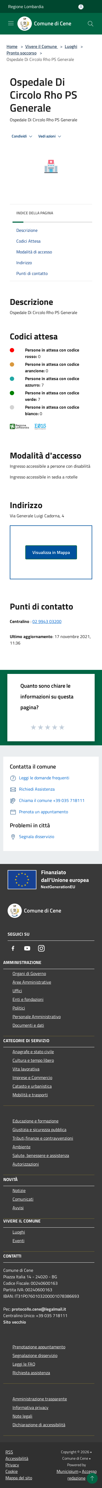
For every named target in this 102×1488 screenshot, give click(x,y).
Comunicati (23, 1199)
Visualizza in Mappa (51, 552)
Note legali (22, 1416)
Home (12, 46)
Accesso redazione (82, 1474)
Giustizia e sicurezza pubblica (39, 1129)
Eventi (18, 1240)
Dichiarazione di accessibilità (39, 1424)
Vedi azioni (50, 136)
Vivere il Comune (41, 46)
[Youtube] (27, 948)
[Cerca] (90, 23)
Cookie (11, 1471)
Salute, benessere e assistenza (41, 1155)
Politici (19, 1008)
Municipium (67, 1471)
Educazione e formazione (35, 1121)
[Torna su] (92, 1478)
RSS (9, 1452)
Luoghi (71, 46)
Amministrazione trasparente (40, 1399)
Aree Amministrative (32, 982)
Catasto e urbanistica (32, 1086)
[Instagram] (41, 948)
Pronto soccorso (21, 53)
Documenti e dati (28, 1025)
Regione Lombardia (26, 6)
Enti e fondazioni (28, 999)
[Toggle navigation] (11, 23)
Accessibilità (16, 1458)
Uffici (17, 990)
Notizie (19, 1190)
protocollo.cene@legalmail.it (39, 1309)
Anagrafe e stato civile (33, 1051)
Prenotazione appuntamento (39, 1347)
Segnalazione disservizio (35, 1355)
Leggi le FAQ (24, 1364)
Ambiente (21, 1146)
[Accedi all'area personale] (81, 7)
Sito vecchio (14, 1322)
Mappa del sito (18, 1478)
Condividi (23, 136)
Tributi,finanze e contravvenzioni (43, 1138)
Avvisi (18, 1207)
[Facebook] (13, 948)
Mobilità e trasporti (30, 1094)
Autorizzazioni (26, 1164)
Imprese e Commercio (32, 1077)
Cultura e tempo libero (33, 1060)
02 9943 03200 (46, 621)
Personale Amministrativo (37, 1016)
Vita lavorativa (26, 1069)
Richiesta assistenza (31, 1372)
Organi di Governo (29, 973)
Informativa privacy (30, 1407)
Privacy (12, 1465)
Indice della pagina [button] (34, 213)
